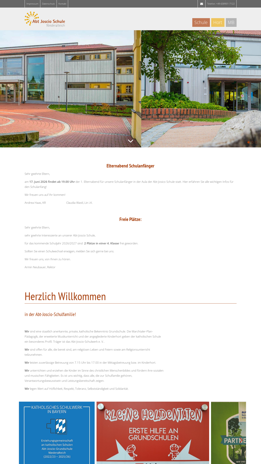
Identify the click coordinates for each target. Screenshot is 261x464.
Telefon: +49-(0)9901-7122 (221, 3)
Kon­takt (62, 3)
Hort (217, 22)
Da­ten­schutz (48, 3)
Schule (201, 22)
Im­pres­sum (32, 3)
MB (231, 22)
